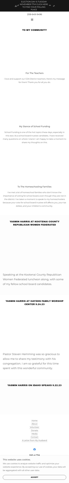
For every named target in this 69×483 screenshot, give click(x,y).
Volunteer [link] (34, 427)
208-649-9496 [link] (34, 14)
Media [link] (34, 434)
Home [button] (35, 420)
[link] (34, 449)
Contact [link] (34, 437)
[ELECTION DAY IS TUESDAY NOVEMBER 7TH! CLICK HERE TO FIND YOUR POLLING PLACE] (34, 5)
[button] (34, 19)
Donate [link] (34, 430)
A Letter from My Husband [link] (34, 440)
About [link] (35, 424)
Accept (34, 477)
